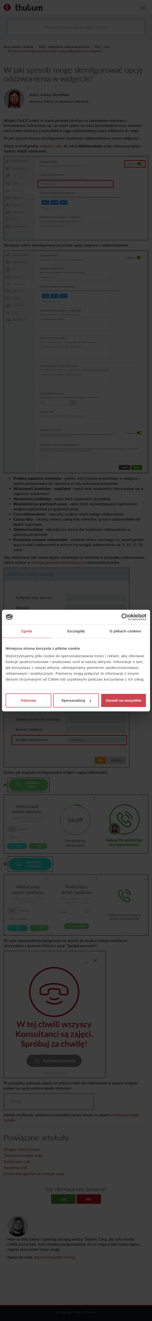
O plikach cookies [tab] (125, 631)
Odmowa (28, 700)
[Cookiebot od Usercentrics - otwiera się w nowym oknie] (125, 617)
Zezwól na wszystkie (123, 700)
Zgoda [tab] (26, 631)
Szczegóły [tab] (76, 631)
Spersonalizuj (76, 700)
